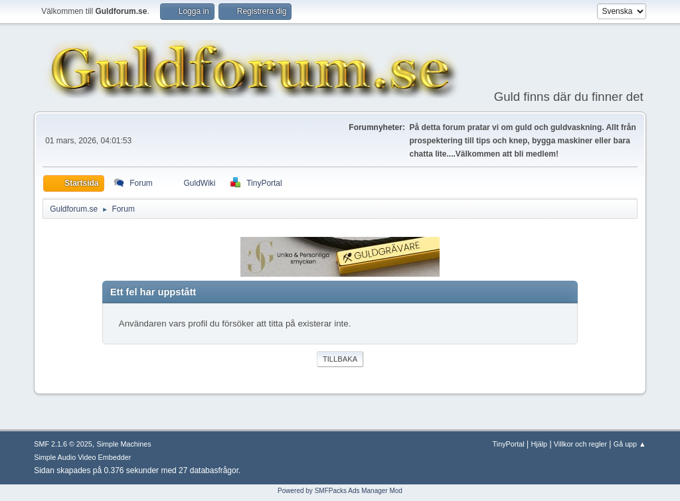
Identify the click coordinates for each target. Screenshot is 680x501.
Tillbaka (340, 359)
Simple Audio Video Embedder (82, 457)
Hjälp (539, 444)
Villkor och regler (580, 444)
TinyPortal (509, 444)
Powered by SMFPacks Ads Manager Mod (340, 490)
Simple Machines (124, 444)
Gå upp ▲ (630, 444)
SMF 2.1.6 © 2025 (63, 444)
